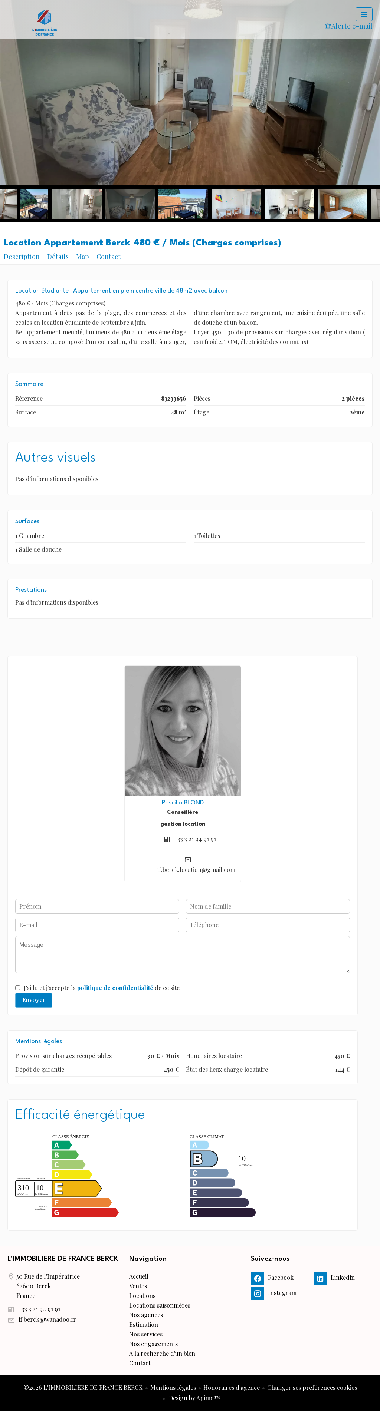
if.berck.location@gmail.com (196, 869)
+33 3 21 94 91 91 (195, 839)
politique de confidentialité (115, 988)
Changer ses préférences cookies (312, 1387)
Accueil (44, 22)
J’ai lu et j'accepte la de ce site (102, 988)
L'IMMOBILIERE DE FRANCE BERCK (62, 1259)
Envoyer (34, 1000)
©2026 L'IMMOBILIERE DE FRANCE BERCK (83, 1387)
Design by (193, 1398)
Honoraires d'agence (231, 1387)
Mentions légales (173, 1387)
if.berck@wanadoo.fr (47, 1319)
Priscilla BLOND (183, 803)
